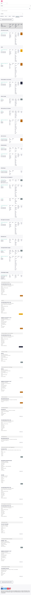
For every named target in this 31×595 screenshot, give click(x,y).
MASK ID (2, 111)
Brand (2, 25)
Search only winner (4, 10)
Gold (6, 16)
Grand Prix (2, 16)
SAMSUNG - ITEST (3, 250)
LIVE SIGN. (2, 198)
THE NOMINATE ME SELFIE (4, 275)
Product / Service (3, 26)
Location (13, 25)
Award (21, 24)
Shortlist (17, 16)
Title (1, 24)
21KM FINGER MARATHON (4, 138)
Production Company (16, 26)
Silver (10, 16)
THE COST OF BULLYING (4, 239)
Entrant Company (10, 26)
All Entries (21, 16)
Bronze (14, 16)
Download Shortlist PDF (7, 19)
